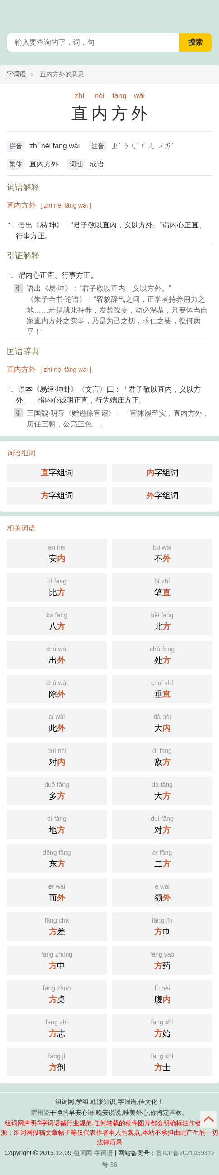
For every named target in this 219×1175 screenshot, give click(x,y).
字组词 (57, 472)
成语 (97, 164)
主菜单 (206, 13)
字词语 (16, 74)
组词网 (82, 1152)
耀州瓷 (40, 1112)
